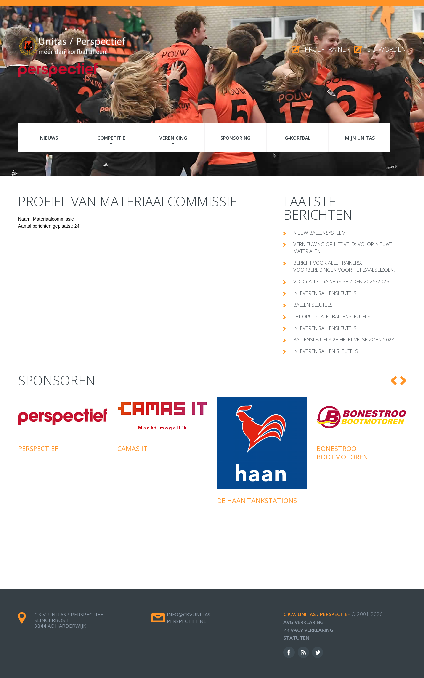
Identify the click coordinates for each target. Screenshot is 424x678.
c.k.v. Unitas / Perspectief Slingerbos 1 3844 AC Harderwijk (69, 620)
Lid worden (386, 49)
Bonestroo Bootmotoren (342, 452)
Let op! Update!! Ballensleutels (331, 316)
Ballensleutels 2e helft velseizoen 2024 (344, 339)
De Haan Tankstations (257, 500)
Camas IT (132, 448)
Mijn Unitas (360, 138)
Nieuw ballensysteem (319, 232)
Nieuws (49, 138)
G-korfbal (297, 138)
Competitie (111, 138)
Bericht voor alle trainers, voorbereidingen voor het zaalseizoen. (344, 266)
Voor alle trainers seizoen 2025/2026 (341, 281)
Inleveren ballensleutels (325, 293)
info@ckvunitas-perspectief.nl (189, 617)
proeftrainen (328, 49)
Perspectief (38, 448)
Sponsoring (235, 138)
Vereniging (173, 138)
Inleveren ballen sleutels (325, 351)
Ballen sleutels (313, 304)
